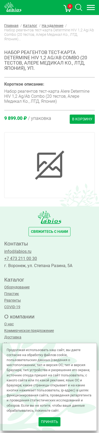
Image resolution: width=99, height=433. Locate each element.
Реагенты (12, 300)
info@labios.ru (17, 251)
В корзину (82, 119)
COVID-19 (12, 307)
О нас (9, 324)
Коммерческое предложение (29, 330)
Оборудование (17, 287)
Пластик (11, 294)
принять (49, 422)
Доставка (12, 337)
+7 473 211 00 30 (20, 258)
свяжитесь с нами (49, 231)
